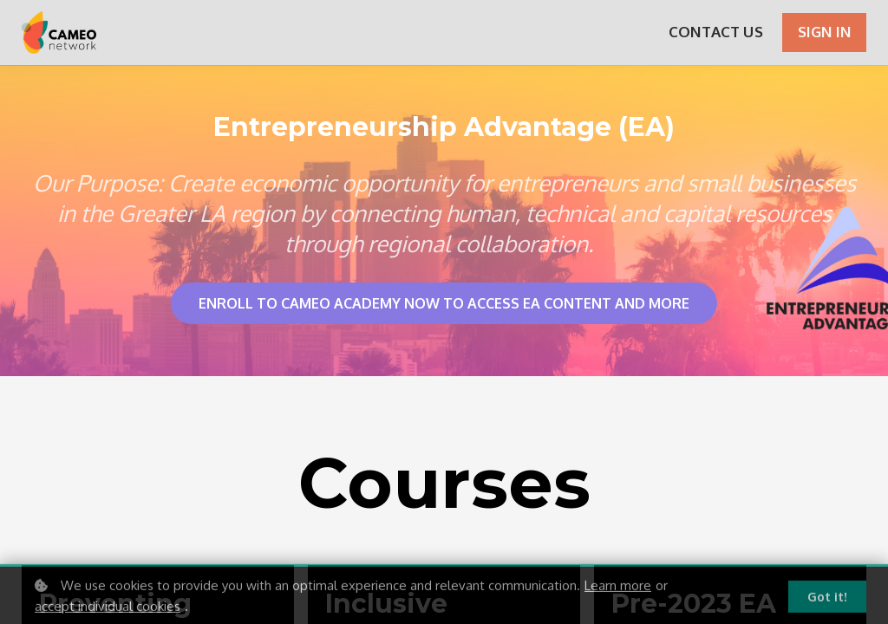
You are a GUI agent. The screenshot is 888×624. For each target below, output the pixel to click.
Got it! (827, 601)
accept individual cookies (107, 610)
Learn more (617, 590)
